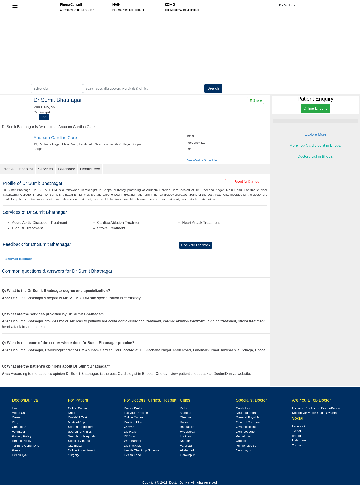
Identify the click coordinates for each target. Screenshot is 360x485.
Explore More (315, 134)
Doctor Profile (133, 408)
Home (16, 408)
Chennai (186, 417)
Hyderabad (187, 431)
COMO (129, 426)
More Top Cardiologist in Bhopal (316, 145)
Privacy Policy (21, 436)
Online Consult (78, 408)
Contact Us (19, 426)
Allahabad (187, 450)
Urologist (242, 440)
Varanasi (186, 445)
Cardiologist (244, 408)
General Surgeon (248, 422)
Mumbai (185, 412)
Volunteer (18, 431)
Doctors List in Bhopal (315, 156)
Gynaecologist (246, 426)
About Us (18, 412)
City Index (75, 445)
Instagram (299, 440)
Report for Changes (246, 181)
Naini (71, 412)
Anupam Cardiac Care (55, 137)
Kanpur (185, 440)
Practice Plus (133, 422)
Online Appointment (81, 450)
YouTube (298, 445)
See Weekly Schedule (201, 160)
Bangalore (187, 426)
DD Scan (130, 436)
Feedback (66, 169)
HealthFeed (90, 169)
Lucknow (186, 436)
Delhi (183, 408)
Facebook (299, 426)
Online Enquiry (316, 108)
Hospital (26, 169)
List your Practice (136, 412)
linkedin (297, 435)
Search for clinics (80, 431)
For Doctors (287, 5)
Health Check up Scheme (141, 450)
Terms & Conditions (25, 445)
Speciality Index (79, 440)
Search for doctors (80, 426)
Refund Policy (21, 440)
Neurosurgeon (246, 412)
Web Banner (132, 440)
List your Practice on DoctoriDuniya (316, 408)
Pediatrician (244, 436)
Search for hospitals (82, 436)
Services (45, 169)
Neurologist (244, 450)
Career (17, 417)
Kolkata (185, 422)
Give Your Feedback (195, 245)
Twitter (296, 431)
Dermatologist (245, 431)
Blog (15, 422)
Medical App (76, 422)
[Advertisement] (180, 48)
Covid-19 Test (77, 417)
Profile (8, 169)
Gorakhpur (187, 455)
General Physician (248, 417)
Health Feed (132, 455)
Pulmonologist (246, 445)
